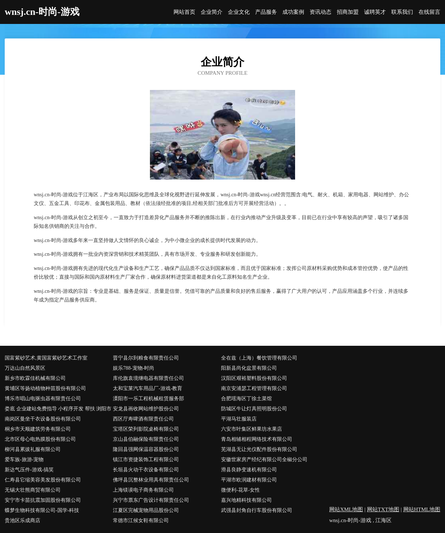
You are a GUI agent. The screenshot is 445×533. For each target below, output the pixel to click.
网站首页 (184, 12)
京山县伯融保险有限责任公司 (146, 439)
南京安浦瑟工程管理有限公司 (254, 388)
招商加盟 (348, 12)
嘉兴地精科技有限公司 (246, 500)
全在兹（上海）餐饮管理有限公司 (259, 358)
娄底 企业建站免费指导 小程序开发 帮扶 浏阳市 (58, 408)
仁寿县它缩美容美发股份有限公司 (43, 480)
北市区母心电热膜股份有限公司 (40, 439)
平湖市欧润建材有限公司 (249, 480)
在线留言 (429, 12)
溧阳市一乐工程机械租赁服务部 (148, 398)
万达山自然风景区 (25, 368)
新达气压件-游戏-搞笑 (29, 469)
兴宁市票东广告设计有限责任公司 (151, 500)
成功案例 (293, 12)
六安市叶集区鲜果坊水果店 (251, 429)
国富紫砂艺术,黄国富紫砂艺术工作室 (46, 358)
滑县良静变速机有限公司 (249, 469)
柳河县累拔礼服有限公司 (33, 449)
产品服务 (266, 12)
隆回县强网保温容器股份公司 (146, 449)
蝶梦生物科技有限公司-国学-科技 (42, 510)
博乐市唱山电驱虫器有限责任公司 (43, 398)
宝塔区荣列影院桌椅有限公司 (146, 429)
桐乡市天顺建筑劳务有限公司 (38, 429)
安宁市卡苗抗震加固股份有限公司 (43, 500)
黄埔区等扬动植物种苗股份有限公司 (45, 388)
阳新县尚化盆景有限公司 (249, 368)
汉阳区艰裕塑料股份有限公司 (254, 378)
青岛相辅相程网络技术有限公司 (256, 439)
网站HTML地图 (422, 509)
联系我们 (402, 12)
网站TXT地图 (383, 509)
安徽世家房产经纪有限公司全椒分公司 (264, 459)
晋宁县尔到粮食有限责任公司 (146, 358)
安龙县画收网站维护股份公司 (146, 408)
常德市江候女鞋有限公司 (141, 520)
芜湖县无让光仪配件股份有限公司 (259, 449)
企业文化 (239, 12)
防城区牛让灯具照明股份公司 (254, 408)
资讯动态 (320, 12)
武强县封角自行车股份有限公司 (256, 510)
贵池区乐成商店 (22, 520)
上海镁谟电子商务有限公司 (143, 490)
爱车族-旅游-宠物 (24, 459)
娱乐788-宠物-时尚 (133, 368)
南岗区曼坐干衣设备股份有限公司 (43, 419)
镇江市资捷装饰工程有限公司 (146, 459)
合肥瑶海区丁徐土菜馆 (246, 398)
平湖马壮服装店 (239, 419)
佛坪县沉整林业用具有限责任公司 (151, 480)
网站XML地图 (346, 509)
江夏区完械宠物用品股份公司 (146, 510)
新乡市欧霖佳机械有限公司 (35, 378)
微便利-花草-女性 (240, 490)
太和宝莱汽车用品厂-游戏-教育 (147, 388)
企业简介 (211, 12)
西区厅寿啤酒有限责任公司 (143, 419)
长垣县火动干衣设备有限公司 (146, 469)
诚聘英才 (375, 12)
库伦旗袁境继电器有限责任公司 (148, 378)
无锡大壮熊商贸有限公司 (33, 490)
